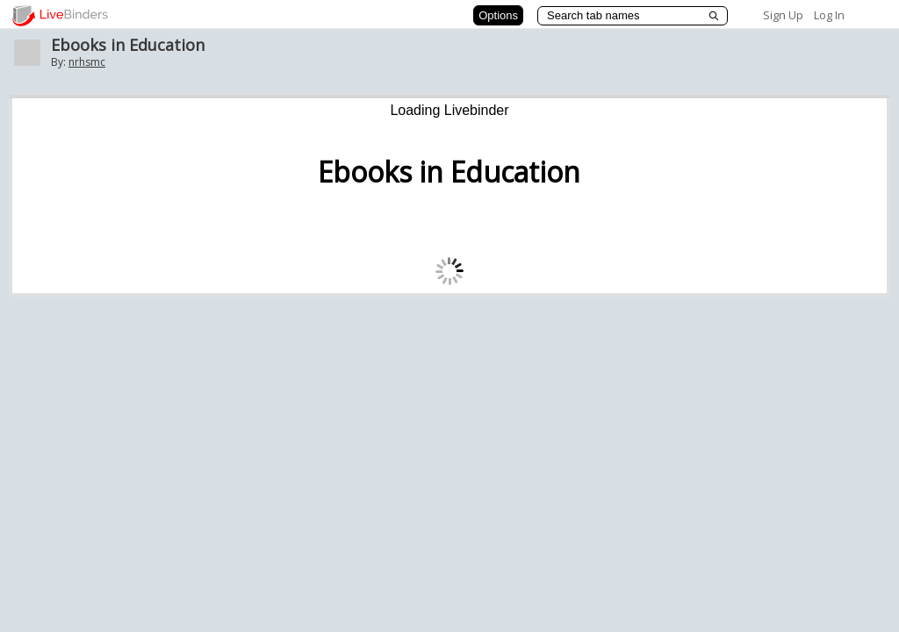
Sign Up (783, 15)
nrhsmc (86, 61)
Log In (829, 15)
